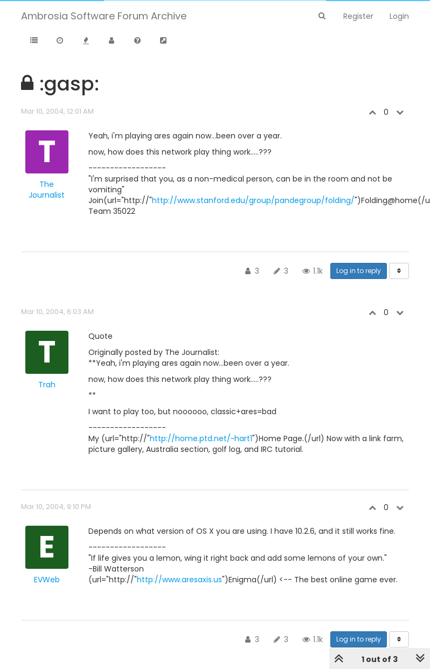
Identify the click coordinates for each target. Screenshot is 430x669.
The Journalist (47, 189)
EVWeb (47, 579)
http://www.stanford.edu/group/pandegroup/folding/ (253, 200)
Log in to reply (358, 270)
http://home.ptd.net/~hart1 (201, 438)
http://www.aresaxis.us (179, 579)
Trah (47, 384)
